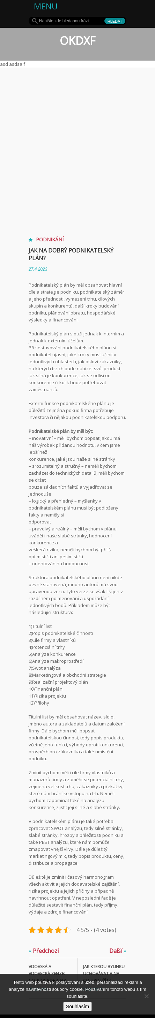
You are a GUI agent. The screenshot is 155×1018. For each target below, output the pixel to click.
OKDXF (77, 40)
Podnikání (50, 239)
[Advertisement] (77, 148)
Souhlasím (77, 1006)
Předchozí (44, 950)
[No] (146, 996)
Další (117, 950)
